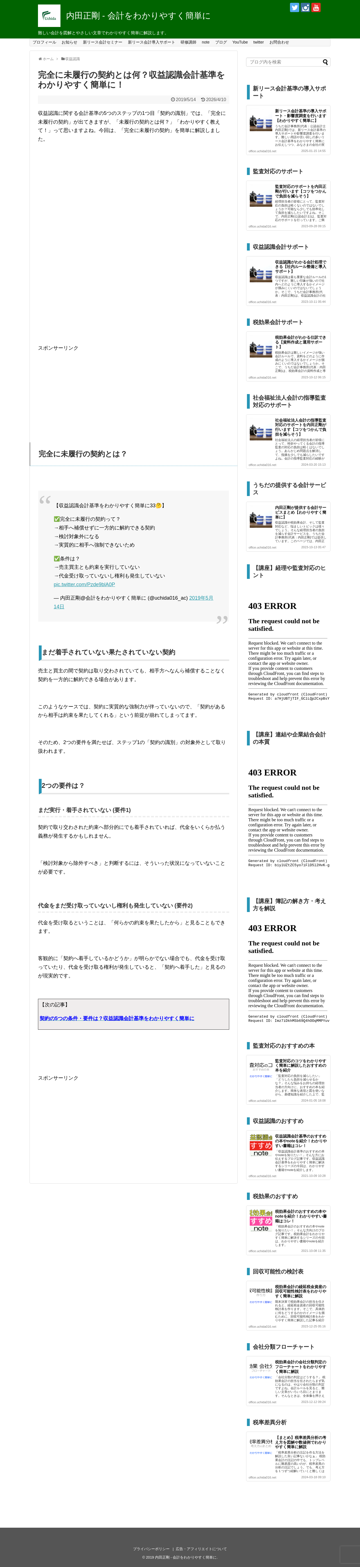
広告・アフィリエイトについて (201, 1549)
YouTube (240, 42)
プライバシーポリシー (151, 1549)
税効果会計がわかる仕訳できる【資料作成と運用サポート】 (300, 342)
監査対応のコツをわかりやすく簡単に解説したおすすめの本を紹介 (300, 1066)
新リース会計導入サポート (151, 42)
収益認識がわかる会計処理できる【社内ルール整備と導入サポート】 (300, 267)
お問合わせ (279, 42)
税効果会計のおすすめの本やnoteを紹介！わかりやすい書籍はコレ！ (301, 1216)
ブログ (221, 42)
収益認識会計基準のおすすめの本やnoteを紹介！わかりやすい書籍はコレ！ (301, 1141)
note (206, 42)
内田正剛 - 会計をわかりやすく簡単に (138, 15)
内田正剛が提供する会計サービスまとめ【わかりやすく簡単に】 (300, 512)
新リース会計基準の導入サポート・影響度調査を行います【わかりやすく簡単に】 (300, 116)
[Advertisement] (133, 391)
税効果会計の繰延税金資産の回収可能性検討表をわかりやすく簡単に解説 (300, 1291)
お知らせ (69, 42)
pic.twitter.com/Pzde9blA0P (84, 584)
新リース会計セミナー (102, 42)
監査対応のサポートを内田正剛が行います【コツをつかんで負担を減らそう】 (300, 191)
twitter (258, 42)
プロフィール (44, 42)
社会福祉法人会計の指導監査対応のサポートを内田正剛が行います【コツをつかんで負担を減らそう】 (300, 427)
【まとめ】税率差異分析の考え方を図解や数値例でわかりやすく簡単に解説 (300, 1442)
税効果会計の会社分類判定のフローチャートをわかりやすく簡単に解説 (300, 1367)
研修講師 (188, 42)
